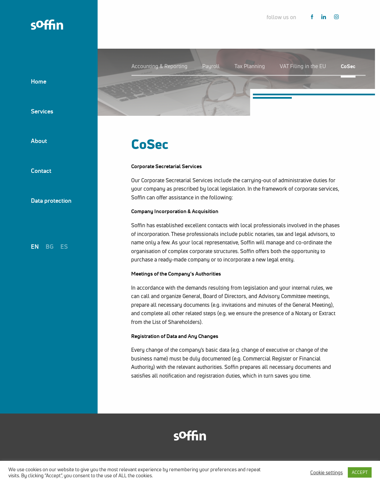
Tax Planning (249, 66)
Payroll (211, 66)
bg (50, 246)
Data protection (51, 200)
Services (42, 111)
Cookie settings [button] (326, 473)
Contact (41, 170)
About (39, 141)
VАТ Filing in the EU (303, 66)
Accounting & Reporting (159, 66)
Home (38, 81)
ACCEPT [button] (360, 472)
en (35, 246)
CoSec (348, 66)
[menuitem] (51, 81)
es (64, 246)
